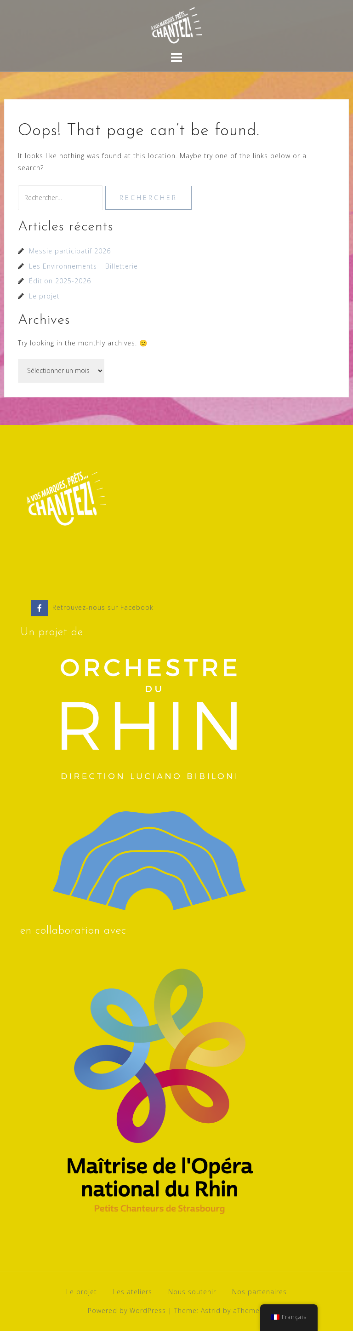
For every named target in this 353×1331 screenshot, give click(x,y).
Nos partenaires (259, 1291)
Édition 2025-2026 (60, 280)
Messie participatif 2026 (70, 251)
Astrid (211, 1310)
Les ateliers (132, 1291)
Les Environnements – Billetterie (83, 266)
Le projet (44, 296)
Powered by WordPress (127, 1310)
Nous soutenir (192, 1291)
